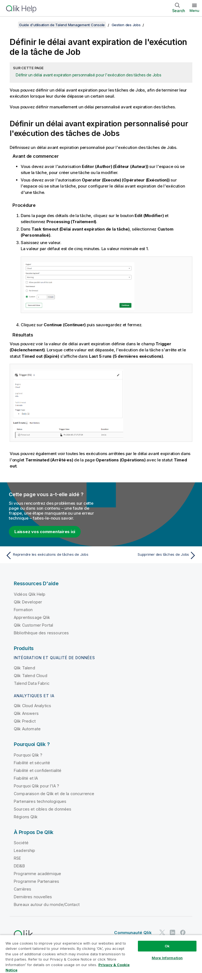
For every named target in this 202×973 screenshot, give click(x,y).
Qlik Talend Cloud (30, 675)
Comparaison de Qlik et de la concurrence (54, 793)
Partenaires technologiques (40, 801)
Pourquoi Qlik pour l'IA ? (36, 786)
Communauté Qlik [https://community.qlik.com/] (132, 932)
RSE (17, 858)
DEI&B (19, 866)
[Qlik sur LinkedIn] (172, 932)
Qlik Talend (24, 667)
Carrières (22, 889)
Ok (167, 946)
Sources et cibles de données (42, 809)
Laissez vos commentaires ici (44, 531)
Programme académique (37, 873)
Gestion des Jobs (126, 25)
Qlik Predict (25, 721)
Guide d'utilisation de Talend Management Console (62, 25)
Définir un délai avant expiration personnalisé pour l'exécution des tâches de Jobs (88, 75)
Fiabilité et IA (26, 778)
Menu (194, 10)
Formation (23, 609)
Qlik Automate (27, 728)
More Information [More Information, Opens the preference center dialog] (167, 958)
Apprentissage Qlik (32, 617)
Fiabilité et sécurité (32, 762)
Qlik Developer (28, 602)
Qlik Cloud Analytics (32, 705)
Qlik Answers (26, 713)
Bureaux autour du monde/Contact (47, 904)
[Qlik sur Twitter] (162, 932)
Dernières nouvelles (33, 896)
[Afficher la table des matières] (11, 25)
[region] (101, 954)
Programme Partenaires (36, 881)
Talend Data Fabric (31, 683)
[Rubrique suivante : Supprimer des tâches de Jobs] (150, 555)
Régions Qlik (26, 816)
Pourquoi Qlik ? (28, 755)
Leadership (24, 850)
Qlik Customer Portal (33, 625)
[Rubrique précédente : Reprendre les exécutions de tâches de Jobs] (51, 555)
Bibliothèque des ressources (41, 632)
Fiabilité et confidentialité (37, 770)
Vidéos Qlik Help (30, 594)
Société (21, 842)
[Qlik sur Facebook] (183, 932)
